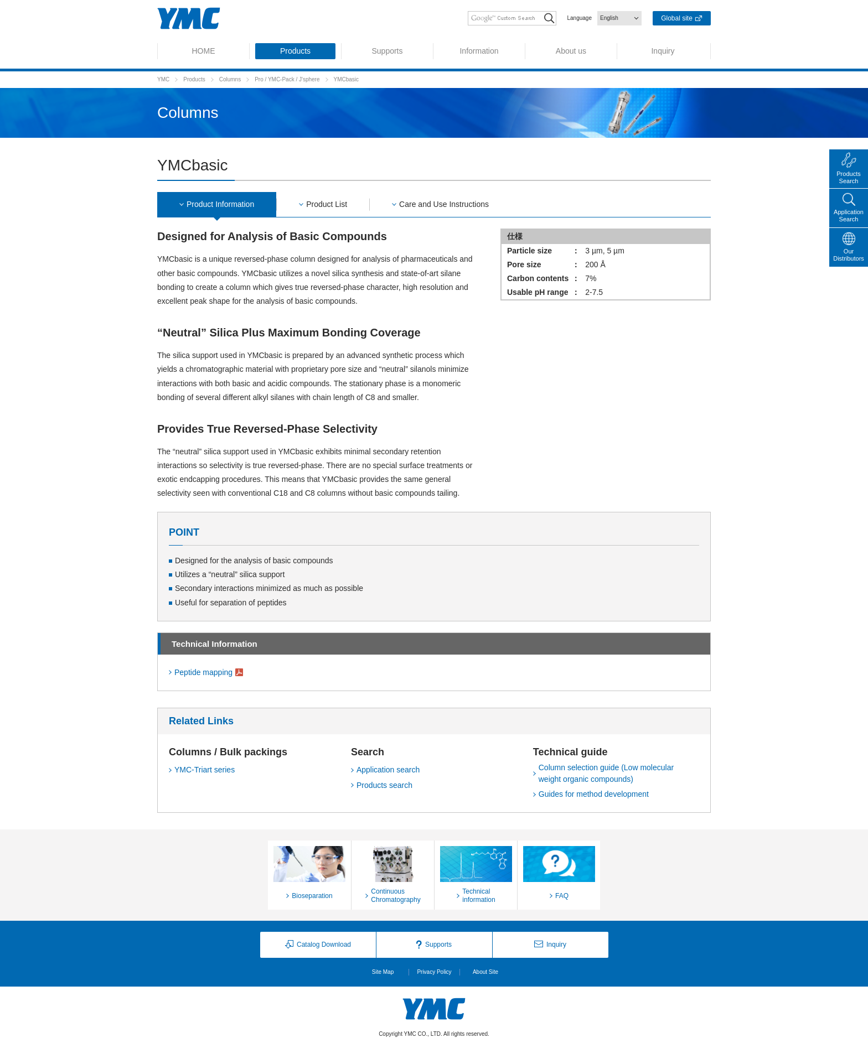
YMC (163, 79)
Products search (384, 785)
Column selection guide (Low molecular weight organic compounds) (606, 773)
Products (194, 79)
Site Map (383, 972)
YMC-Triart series (204, 769)
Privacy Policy (434, 972)
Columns (230, 79)
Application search (388, 769)
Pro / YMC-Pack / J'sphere (287, 79)
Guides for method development (594, 794)
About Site (485, 972)
